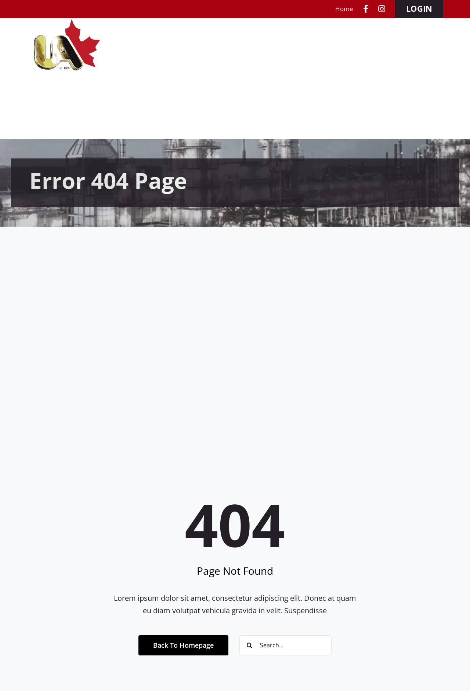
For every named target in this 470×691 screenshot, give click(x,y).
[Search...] (285, 645)
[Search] (249, 645)
